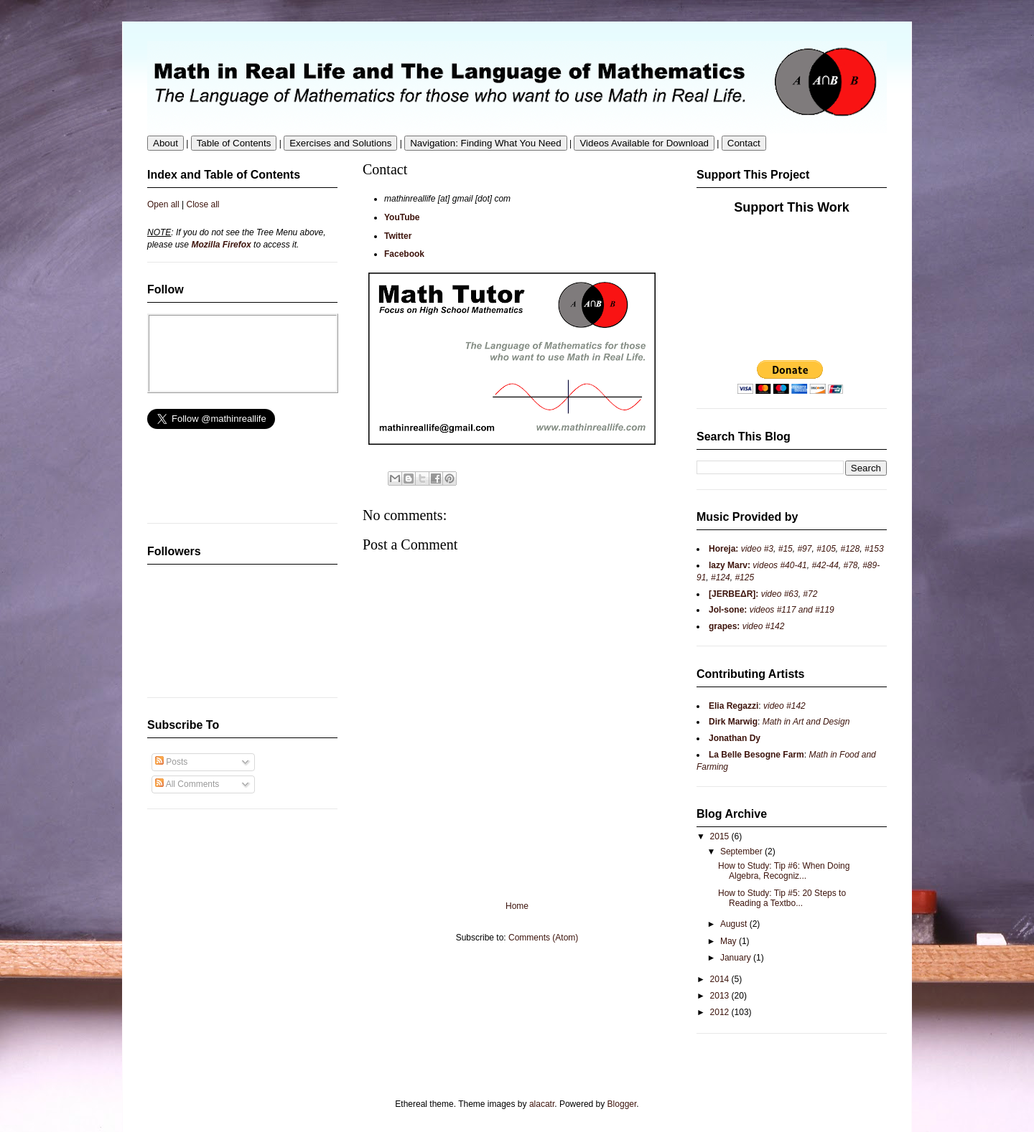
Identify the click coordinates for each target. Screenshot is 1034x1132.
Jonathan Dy (734, 738)
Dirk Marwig (733, 722)
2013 (721, 996)
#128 (850, 549)
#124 (720, 577)
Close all (203, 204)
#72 (810, 594)
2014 (721, 979)
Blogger (622, 1104)
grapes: (724, 626)
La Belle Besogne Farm (756, 755)
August (735, 924)
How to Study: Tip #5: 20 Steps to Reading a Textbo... (782, 898)
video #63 (778, 594)
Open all (163, 204)
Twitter (397, 236)
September (742, 851)
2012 (721, 1012)
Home (517, 906)
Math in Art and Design (806, 722)
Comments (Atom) (543, 938)
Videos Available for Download (644, 143)
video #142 (762, 626)
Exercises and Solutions (340, 143)
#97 (804, 549)
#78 (850, 565)
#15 (785, 549)
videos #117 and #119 (790, 610)
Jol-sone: (728, 610)
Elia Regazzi (733, 706)
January (736, 958)
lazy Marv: (729, 565)
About (165, 143)
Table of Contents (234, 143)
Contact (743, 143)
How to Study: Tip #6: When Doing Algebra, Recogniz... (783, 871)
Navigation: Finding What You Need (485, 143)
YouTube (402, 217)
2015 (721, 836)
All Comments (187, 784)
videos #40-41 (778, 565)
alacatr (541, 1104)
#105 (826, 549)
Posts (171, 762)
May (729, 941)
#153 (874, 549)
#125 (743, 577)
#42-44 (824, 565)
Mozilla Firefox (221, 245)
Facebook (404, 254)
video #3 (755, 549)
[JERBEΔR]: (733, 594)
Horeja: (723, 549)
